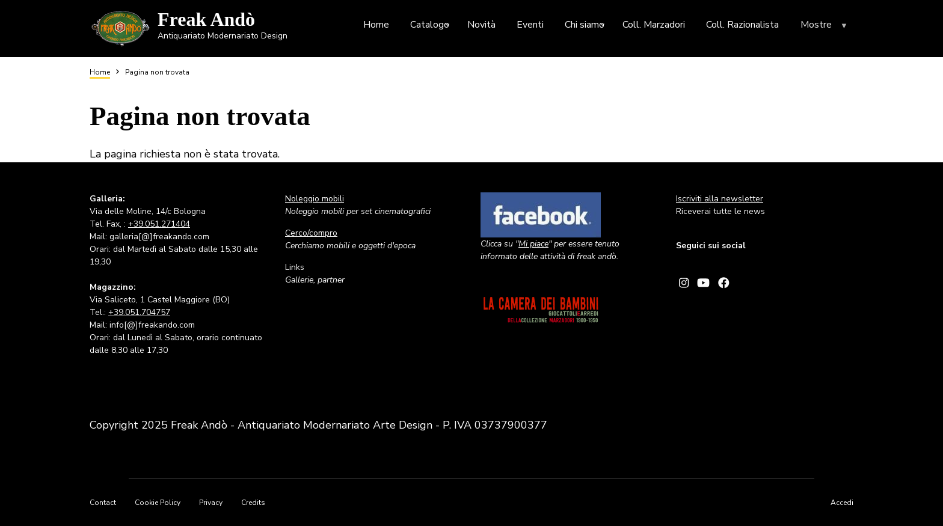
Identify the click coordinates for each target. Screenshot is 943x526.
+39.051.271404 (159, 224)
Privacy (211, 502)
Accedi (842, 502)
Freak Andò (206, 19)
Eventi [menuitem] (530, 24)
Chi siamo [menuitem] (586, 26)
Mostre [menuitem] (825, 27)
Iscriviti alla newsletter (719, 198)
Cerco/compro (311, 233)
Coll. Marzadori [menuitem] (653, 24)
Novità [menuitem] (481, 24)
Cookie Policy (157, 502)
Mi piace (533, 243)
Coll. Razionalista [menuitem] (742, 24)
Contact (103, 502)
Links (294, 267)
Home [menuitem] (376, 24)
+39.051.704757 (139, 312)
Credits (253, 502)
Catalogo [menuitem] (431, 26)
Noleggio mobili (314, 198)
